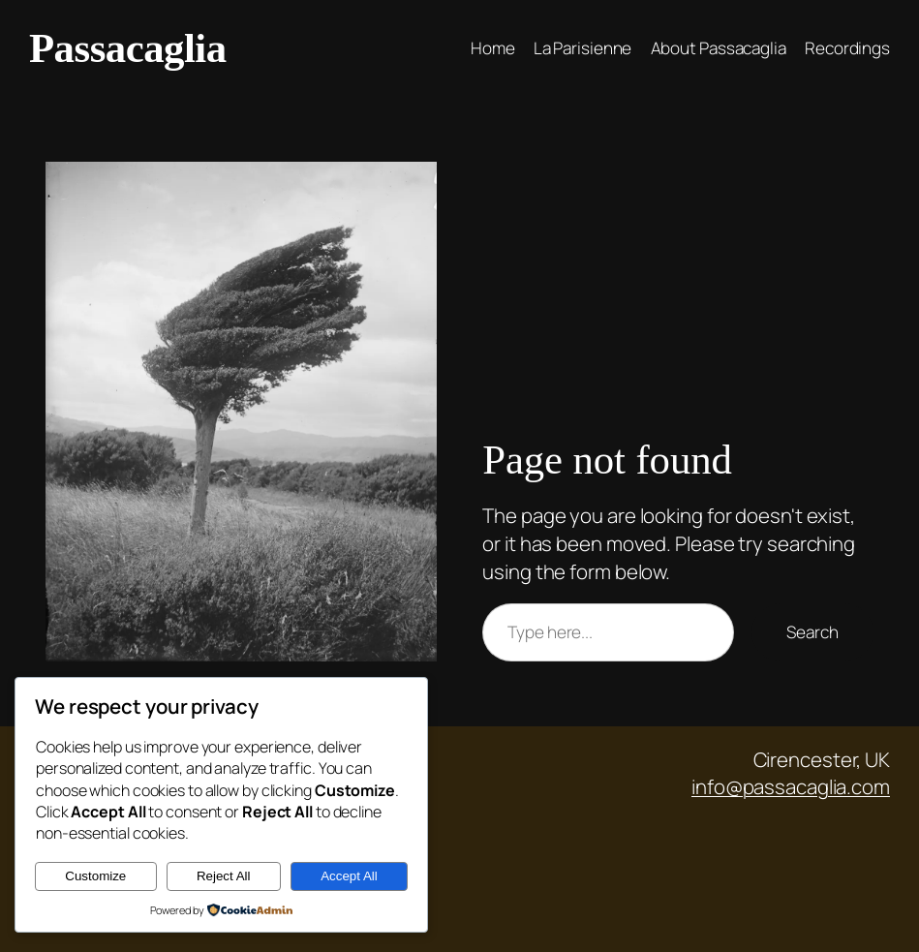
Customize (95, 876)
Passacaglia (128, 48)
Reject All (224, 876)
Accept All (349, 876)
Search (812, 632)
